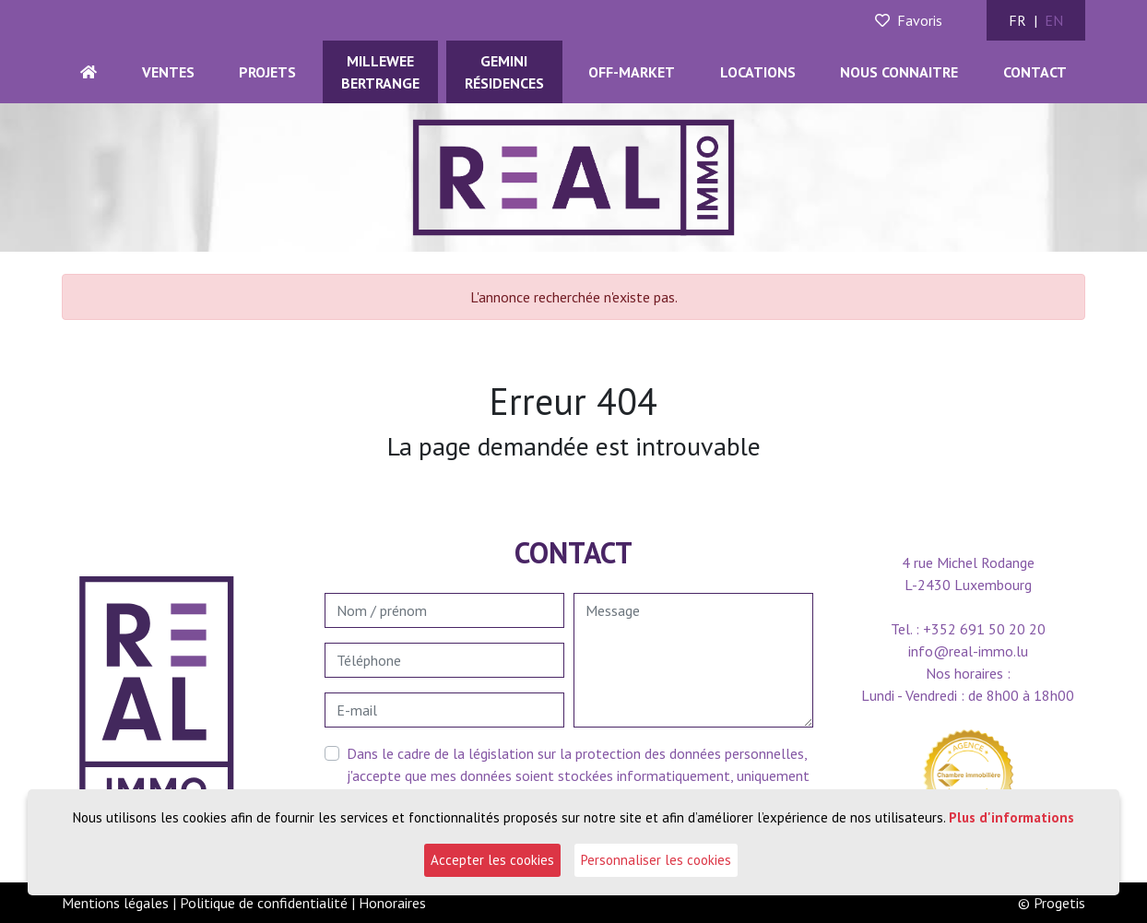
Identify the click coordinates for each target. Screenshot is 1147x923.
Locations (758, 72)
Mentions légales (115, 902)
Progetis (1059, 902)
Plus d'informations (1011, 817)
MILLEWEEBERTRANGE (380, 72)
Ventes (168, 72)
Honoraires (392, 902)
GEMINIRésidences (504, 72)
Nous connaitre (899, 72)
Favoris (908, 20)
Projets (267, 72)
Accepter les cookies (492, 860)
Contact (1035, 72)
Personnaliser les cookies (656, 860)
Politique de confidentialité (264, 902)
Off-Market (631, 72)
